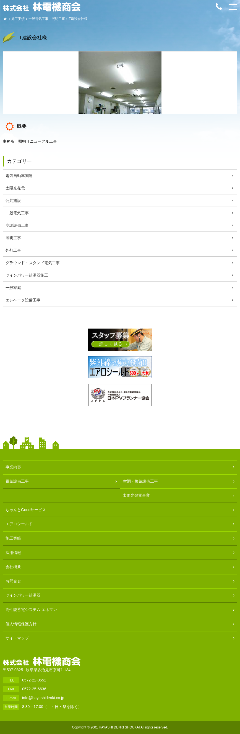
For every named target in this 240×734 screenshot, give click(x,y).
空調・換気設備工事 (140, 481)
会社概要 (13, 566)
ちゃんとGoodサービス (26, 509)
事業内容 (13, 467)
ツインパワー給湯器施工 (27, 275)
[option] (120, 82)
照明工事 (58, 19)
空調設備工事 (17, 225)
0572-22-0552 (34, 680)
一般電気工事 (38, 19)
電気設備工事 (17, 481)
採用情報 (13, 552)
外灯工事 (13, 250)
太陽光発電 (15, 188)
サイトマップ (17, 638)
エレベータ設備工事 (23, 300)
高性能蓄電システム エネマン (31, 609)
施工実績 (18, 19)
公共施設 (13, 200)
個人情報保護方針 (21, 624)
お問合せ (13, 581)
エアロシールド (19, 524)
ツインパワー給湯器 (23, 595)
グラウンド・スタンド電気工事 (33, 263)
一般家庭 (13, 287)
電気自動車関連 (19, 175)
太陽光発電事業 (136, 495)
